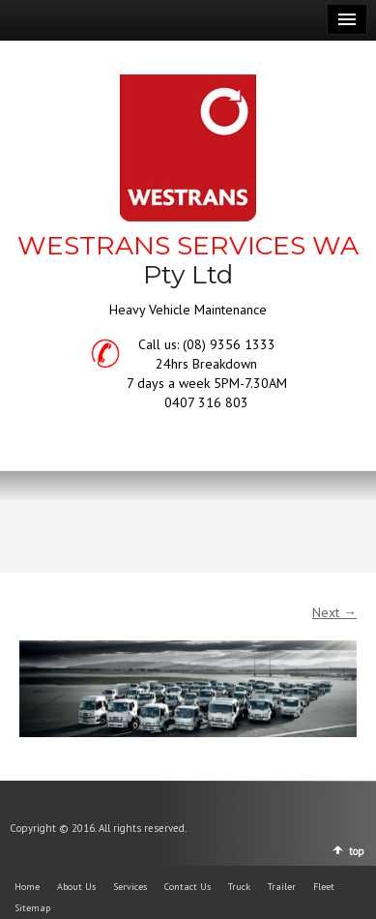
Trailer (282, 886)
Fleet (323, 886)
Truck (239, 886)
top (356, 851)
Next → (334, 612)
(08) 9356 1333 (229, 344)
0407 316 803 (206, 402)
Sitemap (32, 908)
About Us (76, 886)
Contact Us (187, 886)
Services (130, 886)
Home (27, 886)
